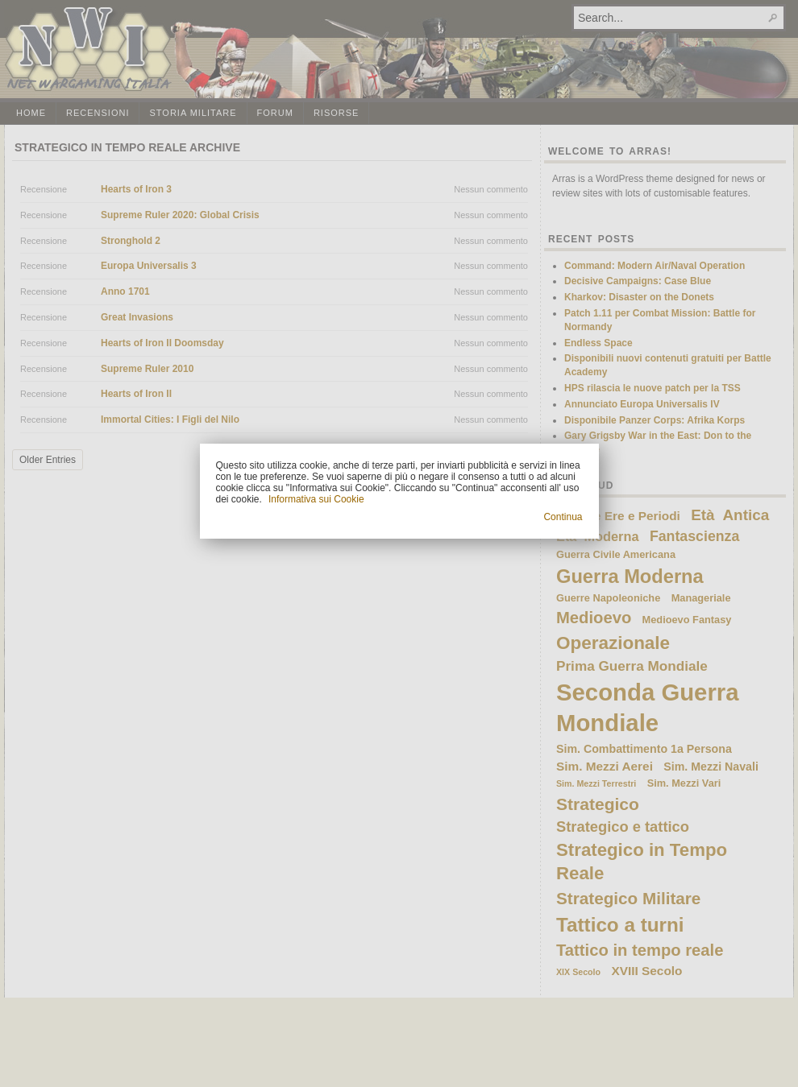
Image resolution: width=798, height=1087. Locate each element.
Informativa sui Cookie (316, 499)
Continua (562, 517)
